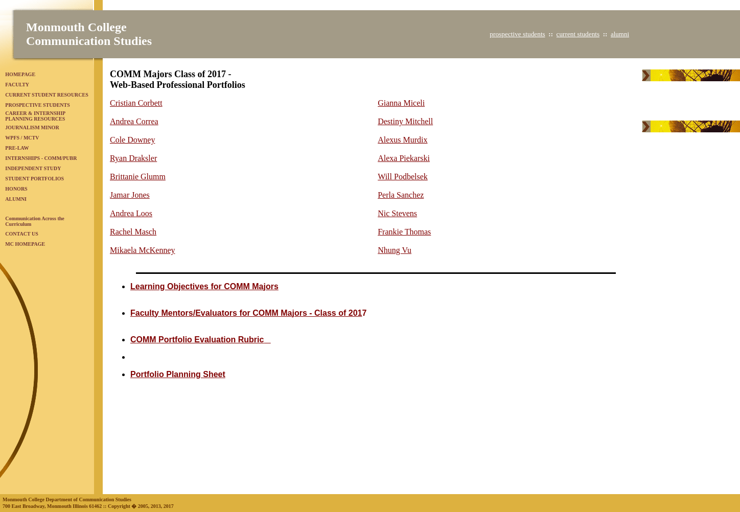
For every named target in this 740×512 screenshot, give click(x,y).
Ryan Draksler (133, 158)
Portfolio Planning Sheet (177, 374)
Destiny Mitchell (405, 121)
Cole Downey (132, 139)
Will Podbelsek (403, 176)
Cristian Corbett (136, 103)
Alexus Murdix (402, 139)
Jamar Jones (130, 195)
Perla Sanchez (401, 195)
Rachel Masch (133, 231)
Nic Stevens (397, 213)
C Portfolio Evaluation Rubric (200, 339)
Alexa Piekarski (404, 158)
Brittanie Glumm (138, 176)
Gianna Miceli (401, 103)
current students (577, 34)
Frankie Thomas (404, 231)
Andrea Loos (131, 213)
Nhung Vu (394, 250)
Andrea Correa (134, 121)
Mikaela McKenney (142, 250)
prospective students (517, 34)
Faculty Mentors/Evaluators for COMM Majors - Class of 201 (246, 313)
